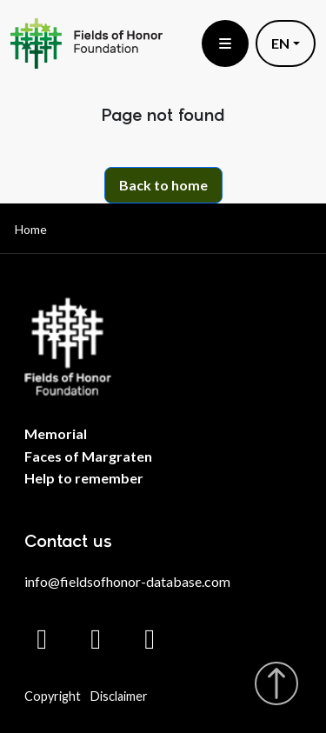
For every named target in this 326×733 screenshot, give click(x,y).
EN (280, 43)
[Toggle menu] (225, 43)
